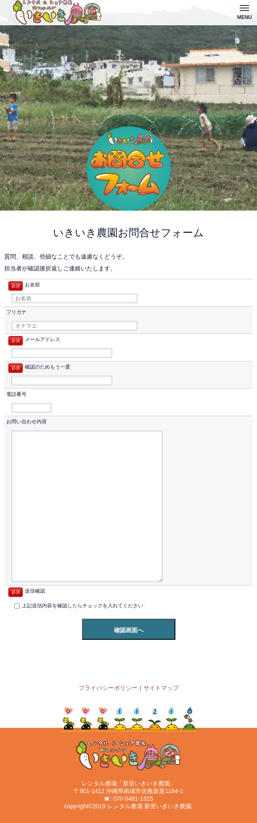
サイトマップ (161, 687)
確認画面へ (128, 630)
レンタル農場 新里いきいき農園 (149, 806)
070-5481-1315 (133, 798)
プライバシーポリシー (108, 687)
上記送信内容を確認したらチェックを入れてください (78, 606)
